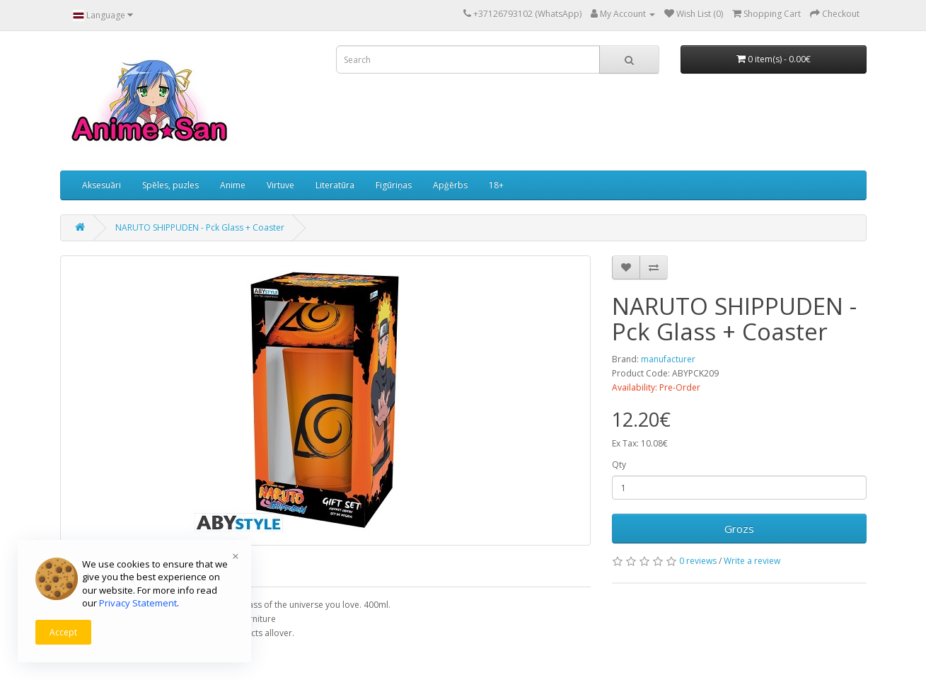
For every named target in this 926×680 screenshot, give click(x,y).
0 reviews (698, 561)
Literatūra (335, 185)
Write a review (752, 561)
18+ (496, 185)
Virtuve (280, 185)
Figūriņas (394, 185)
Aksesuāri (101, 185)
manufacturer (668, 359)
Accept (63, 632)
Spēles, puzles (170, 185)
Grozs (739, 528)
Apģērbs (450, 185)
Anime (232, 185)
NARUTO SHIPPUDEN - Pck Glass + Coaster (199, 227)
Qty (619, 465)
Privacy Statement (138, 603)
